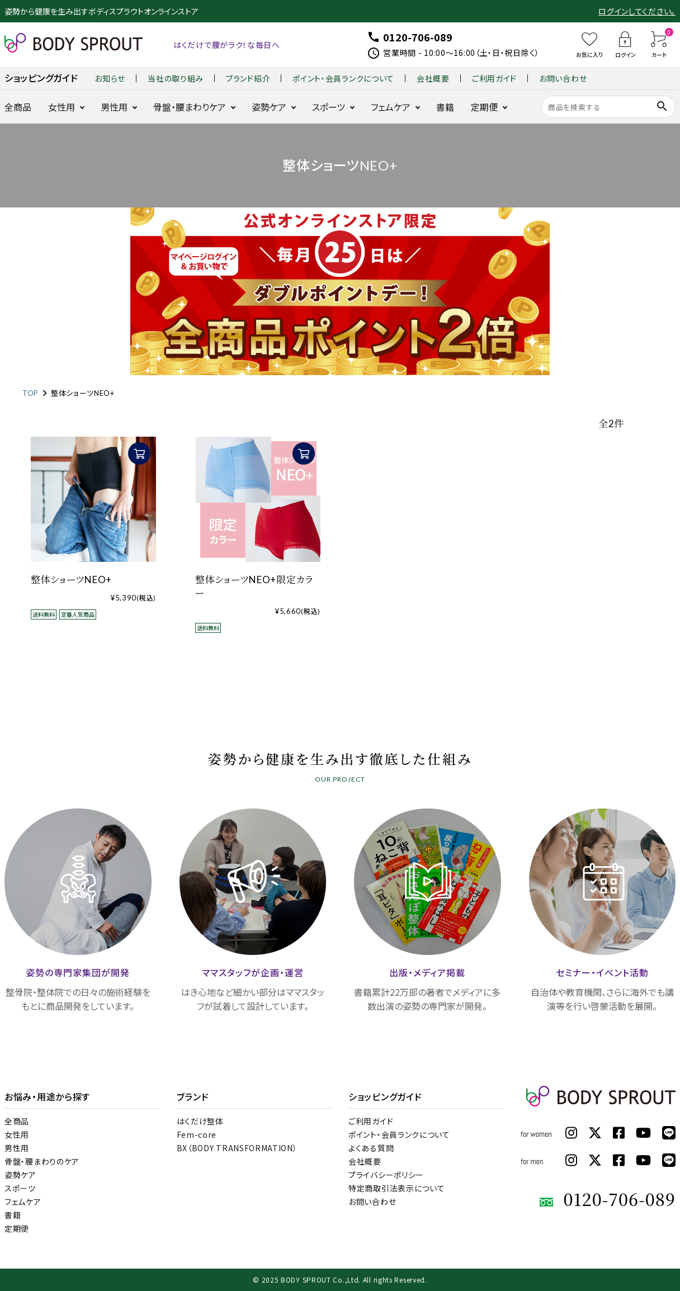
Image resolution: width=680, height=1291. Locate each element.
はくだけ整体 (200, 1121)
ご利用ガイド (494, 78)
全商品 (17, 107)
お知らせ (110, 78)
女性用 (61, 107)
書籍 (445, 107)
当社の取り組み (176, 78)
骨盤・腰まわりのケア (41, 1161)
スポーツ (328, 107)
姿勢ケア (269, 107)
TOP (30, 393)
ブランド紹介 (248, 78)
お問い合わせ (563, 78)
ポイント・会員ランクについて (343, 78)
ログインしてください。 (637, 11)
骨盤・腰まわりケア (189, 107)
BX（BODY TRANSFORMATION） (237, 1147)
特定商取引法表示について (396, 1188)
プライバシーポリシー (386, 1174)
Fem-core (197, 1134)
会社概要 (433, 78)
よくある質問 (371, 1147)
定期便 (484, 107)
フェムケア (390, 107)
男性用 (114, 107)
